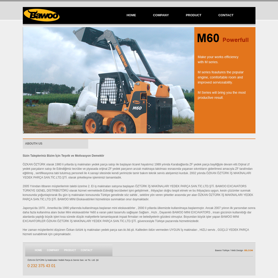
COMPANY (161, 15)
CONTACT (226, 15)
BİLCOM (248, 250)
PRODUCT (193, 15)
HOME (131, 15)
